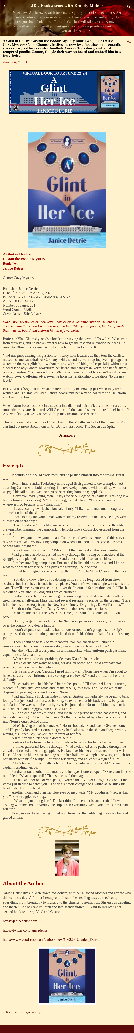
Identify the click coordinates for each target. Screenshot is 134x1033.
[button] (129, 42)
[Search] (129, 7)
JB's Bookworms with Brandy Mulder (67, 6)
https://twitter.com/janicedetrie (25, 930)
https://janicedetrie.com (20, 921)
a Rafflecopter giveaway (22, 1012)
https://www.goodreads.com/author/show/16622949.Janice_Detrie (51, 940)
